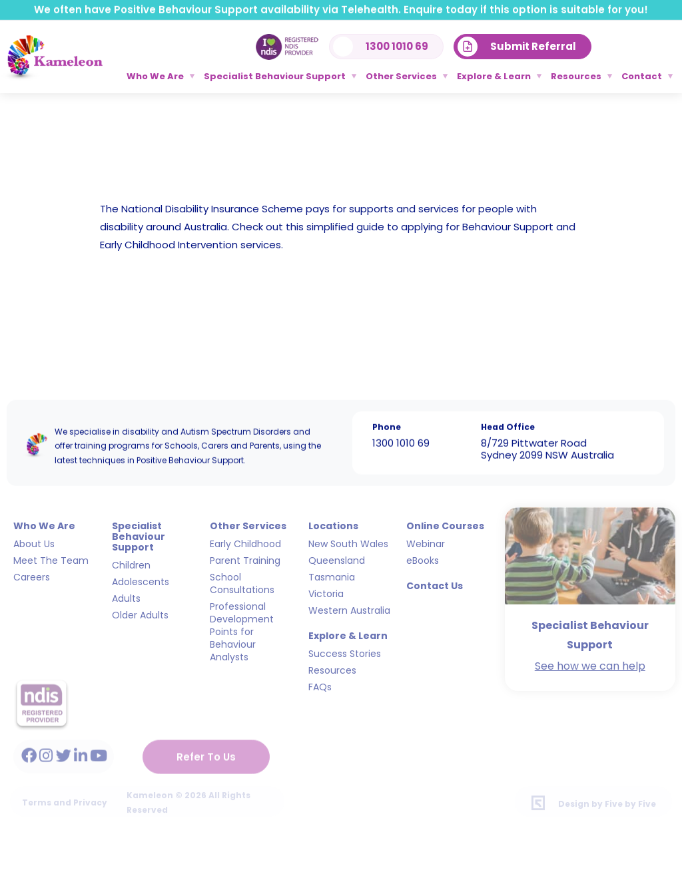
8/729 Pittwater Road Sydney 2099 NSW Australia (547, 448)
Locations (333, 520)
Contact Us (434, 579)
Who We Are (155, 76)
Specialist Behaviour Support (275, 76)
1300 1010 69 (401, 442)
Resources (576, 76)
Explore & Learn (494, 76)
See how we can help (590, 660)
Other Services (401, 76)
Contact (641, 76)
